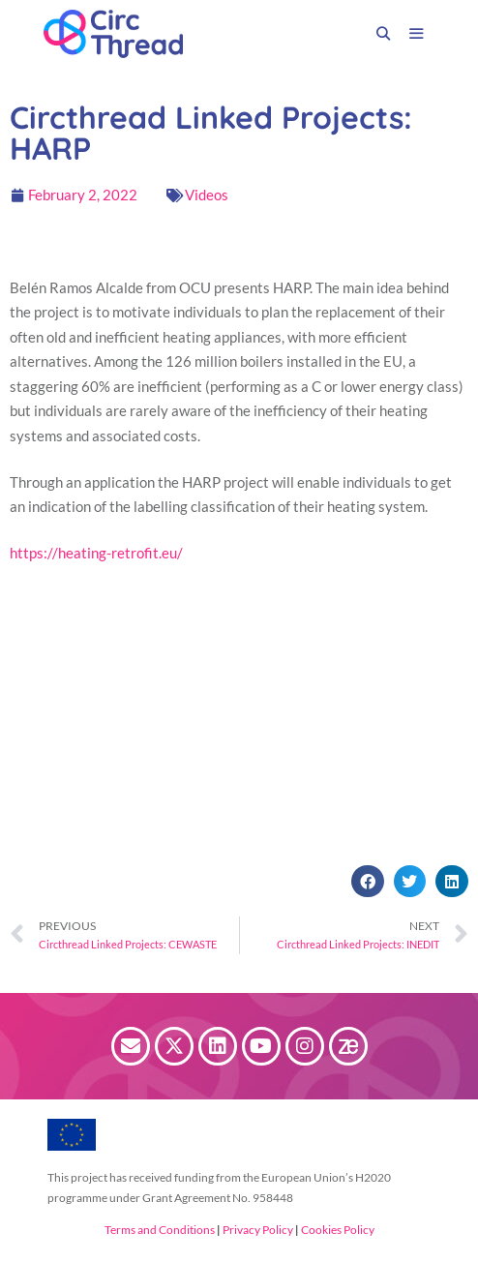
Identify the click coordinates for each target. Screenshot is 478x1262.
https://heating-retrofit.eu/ (96, 552)
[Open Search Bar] (383, 34)
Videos (206, 194)
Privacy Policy (257, 1229)
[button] (367, 881)
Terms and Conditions (160, 1229)
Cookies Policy (336, 1229)
